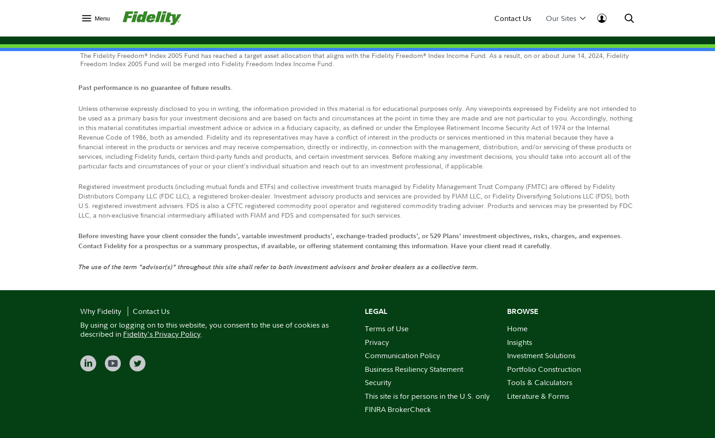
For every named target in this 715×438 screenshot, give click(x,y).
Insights (519, 342)
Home (517, 328)
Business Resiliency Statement (414, 369)
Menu (102, 18)
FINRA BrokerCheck (398, 409)
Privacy (377, 342)
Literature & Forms (538, 396)
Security (378, 382)
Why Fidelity (100, 311)
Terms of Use (387, 328)
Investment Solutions (541, 355)
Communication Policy (402, 355)
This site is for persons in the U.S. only (427, 396)
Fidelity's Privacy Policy (162, 334)
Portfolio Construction (544, 369)
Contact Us (512, 18)
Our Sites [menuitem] (565, 18)
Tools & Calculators (539, 382)
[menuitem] (96, 18)
